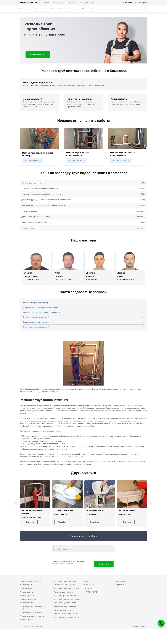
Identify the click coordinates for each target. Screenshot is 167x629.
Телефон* (56, 547)
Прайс (46, 3)
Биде (47, 9)
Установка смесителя (28, 599)
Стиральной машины (132, 9)
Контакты (72, 3)
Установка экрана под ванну (65, 581)
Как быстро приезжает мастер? (36, 303)
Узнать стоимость (33, 160)
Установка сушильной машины (66, 596)
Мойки (84, 9)
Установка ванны (26, 592)
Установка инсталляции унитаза (66, 588)
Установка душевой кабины (30, 581)
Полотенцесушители (115, 9)
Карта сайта (120, 585)
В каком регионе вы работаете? (36, 327)
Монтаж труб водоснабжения (65, 606)
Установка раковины (28, 596)
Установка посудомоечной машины (67, 599)
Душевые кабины (26, 9)
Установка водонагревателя (65, 603)
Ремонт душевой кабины (63, 592)
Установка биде (26, 588)
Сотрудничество (87, 3)
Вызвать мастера (37, 54)
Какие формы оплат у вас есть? (36, 322)
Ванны (54, 9)
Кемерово (143, 3)
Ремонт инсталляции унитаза (65, 585)
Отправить (104, 564)
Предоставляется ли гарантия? (36, 317)
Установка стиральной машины (32, 616)
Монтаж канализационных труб (66, 613)
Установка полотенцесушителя (31, 612)
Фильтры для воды (97, 9)
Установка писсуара (27, 620)
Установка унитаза (27, 585)
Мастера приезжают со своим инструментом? (42, 312)
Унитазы (39, 9)
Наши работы (58, 3)
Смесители (75, 9)
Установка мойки (26, 603)
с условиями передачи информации (62, 563)
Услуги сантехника (28, 3)
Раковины (63, 9)
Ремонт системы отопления (64, 610)
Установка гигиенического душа (66, 617)
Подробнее (30, 522)
